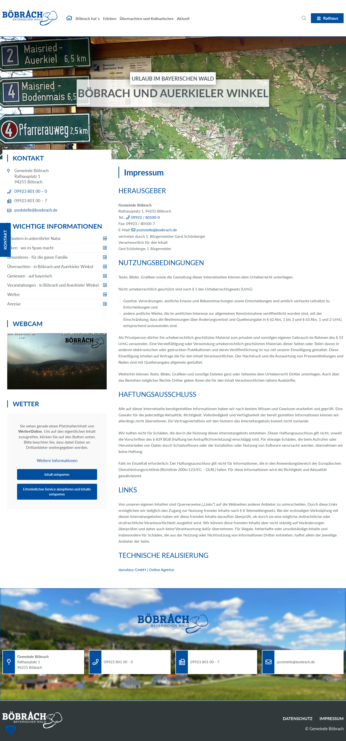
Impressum (332, 718)
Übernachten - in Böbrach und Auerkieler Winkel (50, 266)
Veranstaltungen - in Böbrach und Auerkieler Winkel (53, 285)
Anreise (14, 303)
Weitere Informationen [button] (57, 460)
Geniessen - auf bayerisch (29, 275)
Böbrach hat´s (88, 14)
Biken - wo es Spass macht (30, 247)
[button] (10, 730)
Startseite (69, 13)
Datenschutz (297, 718)
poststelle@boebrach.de (156, 229)
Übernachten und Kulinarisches (146, 14)
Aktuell (183, 14)
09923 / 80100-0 (145, 217)
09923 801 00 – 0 (30, 191)
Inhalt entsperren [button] (56, 474)
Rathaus (330, 13)
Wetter (13, 294)
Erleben (109, 14)
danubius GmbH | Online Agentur (146, 569)
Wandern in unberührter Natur (34, 238)
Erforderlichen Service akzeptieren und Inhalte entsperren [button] (57, 491)
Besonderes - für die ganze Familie (37, 257)
